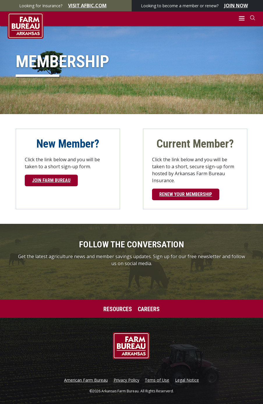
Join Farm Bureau (51, 180)
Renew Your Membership (185, 194)
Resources (117, 309)
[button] (242, 18)
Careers (149, 309)
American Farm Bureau (86, 380)
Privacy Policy (126, 380)
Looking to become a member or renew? (197, 5)
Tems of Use (157, 380)
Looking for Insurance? (65, 5)
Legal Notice (187, 380)
